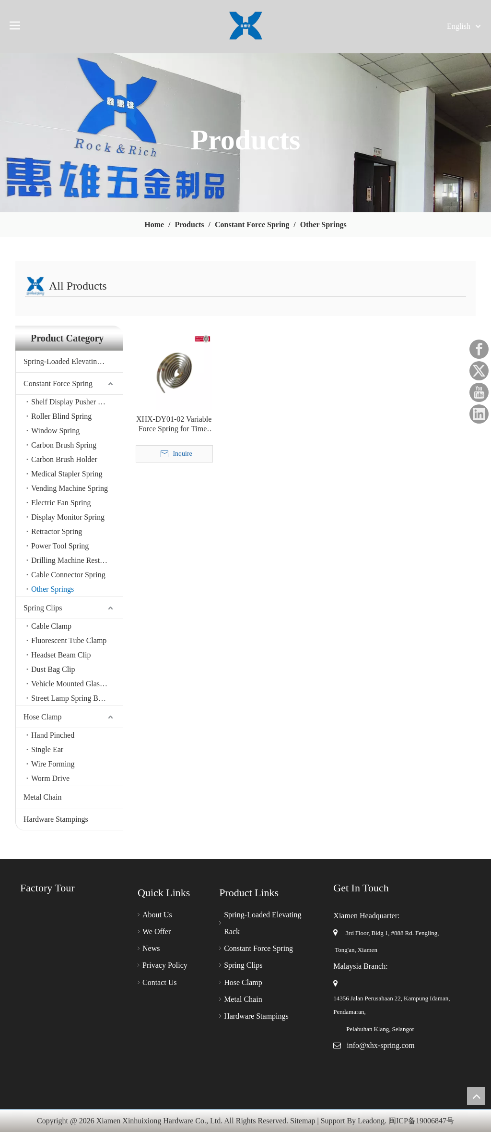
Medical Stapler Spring (66, 474)
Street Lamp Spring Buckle (73, 698)
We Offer (156, 931)
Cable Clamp (51, 626)
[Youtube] (479, 392)
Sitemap (302, 1121)
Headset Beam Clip (61, 655)
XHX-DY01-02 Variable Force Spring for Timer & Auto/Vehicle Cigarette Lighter (173, 424)
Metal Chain (42, 797)
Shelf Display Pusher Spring (74, 402)
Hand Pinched (52, 735)
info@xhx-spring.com (380, 1045)
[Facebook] (479, 349)
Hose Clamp (42, 717)
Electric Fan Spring (61, 503)
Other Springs (52, 589)
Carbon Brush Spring (63, 445)
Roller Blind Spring (61, 416)
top (476, 1096)
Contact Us (159, 982)
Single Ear (47, 749)
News (151, 948)
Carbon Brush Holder (64, 459)
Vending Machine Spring (69, 488)
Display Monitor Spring (68, 517)
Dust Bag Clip (53, 669)
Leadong (371, 1121)
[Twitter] (479, 370)
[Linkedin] (479, 414)
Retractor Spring (56, 531)
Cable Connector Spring (68, 575)
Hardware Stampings (55, 819)
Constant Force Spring (58, 383)
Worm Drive (50, 778)
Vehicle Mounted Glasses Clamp (77, 684)
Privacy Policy (164, 965)
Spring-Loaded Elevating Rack (70, 361)
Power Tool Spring (60, 546)
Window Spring (55, 430)
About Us (157, 915)
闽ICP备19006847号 (421, 1121)
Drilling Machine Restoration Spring (77, 560)
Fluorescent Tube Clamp (68, 640)
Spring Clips (42, 608)
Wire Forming (52, 764)
